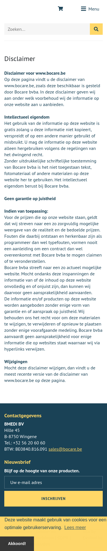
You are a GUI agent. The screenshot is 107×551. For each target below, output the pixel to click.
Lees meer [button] (75, 527)
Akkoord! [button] (17, 543)
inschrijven (53, 498)
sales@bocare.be (65, 449)
